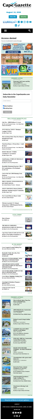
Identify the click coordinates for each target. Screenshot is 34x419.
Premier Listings (17, 297)
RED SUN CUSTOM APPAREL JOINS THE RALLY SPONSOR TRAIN (12, 259)
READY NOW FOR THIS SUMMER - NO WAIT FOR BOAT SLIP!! (22, 349)
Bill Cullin (6, 140)
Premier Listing (17, 78)
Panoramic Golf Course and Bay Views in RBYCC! (21, 82)
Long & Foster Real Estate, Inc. (22, 353)
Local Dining (17, 214)
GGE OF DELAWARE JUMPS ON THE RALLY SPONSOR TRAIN (12, 271)
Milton (14, 331)
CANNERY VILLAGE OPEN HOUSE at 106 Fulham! (21, 329)
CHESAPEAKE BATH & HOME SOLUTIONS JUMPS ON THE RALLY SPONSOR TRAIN (12, 265)
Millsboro (15, 352)
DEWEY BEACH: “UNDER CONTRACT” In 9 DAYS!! (9, 152)
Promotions (16, 209)
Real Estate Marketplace (17, 118)
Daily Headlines (8, 106)
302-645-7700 (17, 409)
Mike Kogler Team (8, 133)
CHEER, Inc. (6, 220)
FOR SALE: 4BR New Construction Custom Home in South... (22, 339)
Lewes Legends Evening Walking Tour (11, 247)
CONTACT (17, 404)
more (29, 293)
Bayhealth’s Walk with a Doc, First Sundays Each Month (11, 253)
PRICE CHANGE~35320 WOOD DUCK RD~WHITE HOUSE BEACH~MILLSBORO (12, 182)
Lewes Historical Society (9, 248)
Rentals (28, 209)
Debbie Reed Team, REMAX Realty (23, 314)
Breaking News (8, 108)
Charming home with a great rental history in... (22, 358)
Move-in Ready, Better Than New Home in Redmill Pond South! (13, 137)
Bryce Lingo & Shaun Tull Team (22, 85)
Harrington (15, 369)
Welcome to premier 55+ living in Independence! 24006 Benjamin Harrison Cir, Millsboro (12, 204)
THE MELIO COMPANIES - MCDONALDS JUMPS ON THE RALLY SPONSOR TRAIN (12, 226)
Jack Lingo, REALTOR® (20, 342)
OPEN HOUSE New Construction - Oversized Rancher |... (22, 310)
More (29, 239)
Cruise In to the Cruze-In (8, 287)
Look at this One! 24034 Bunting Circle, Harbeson (12, 174)
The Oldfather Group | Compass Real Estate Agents (21, 372)
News (22, 209)
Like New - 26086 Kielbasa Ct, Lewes (11, 122)
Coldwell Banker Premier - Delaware (12, 184)
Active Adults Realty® (9, 197)
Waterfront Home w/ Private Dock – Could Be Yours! (13, 144)
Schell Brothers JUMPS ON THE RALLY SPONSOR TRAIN (12, 160)
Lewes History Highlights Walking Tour (12, 276)
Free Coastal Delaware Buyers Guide (11, 196)
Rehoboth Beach (16, 84)
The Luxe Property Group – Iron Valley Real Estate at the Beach (12, 124)
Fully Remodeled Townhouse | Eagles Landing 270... (20, 377)
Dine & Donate (6, 218)
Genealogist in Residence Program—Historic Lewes (11, 282)
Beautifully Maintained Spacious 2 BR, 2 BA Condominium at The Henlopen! (12, 167)
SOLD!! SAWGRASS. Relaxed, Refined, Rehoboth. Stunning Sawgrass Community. (13, 189)
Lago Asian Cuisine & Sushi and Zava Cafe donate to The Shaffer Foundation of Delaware (13, 233)
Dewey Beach (16, 322)
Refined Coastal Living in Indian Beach (21, 320)
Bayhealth (6, 255)
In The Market (17, 244)
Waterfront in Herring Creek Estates (20, 386)
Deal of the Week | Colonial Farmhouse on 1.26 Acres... (20, 367)
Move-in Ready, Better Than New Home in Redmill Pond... (21, 301)
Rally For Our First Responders (11, 162)
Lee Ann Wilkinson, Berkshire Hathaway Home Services (21, 334)
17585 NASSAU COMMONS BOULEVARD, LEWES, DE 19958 (17, 406)
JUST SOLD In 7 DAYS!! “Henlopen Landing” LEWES (11, 130)
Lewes (14, 303)
